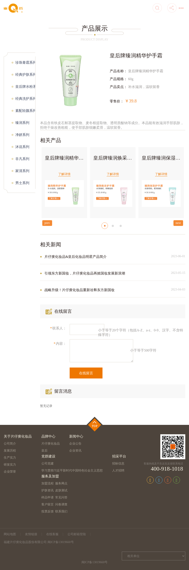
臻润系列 (22, 123)
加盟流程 (47, 483)
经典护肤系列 (25, 74)
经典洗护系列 (25, 98)
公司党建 (47, 463)
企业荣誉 (10, 471)
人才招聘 (118, 470)
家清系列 (22, 171)
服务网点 (61, 483)
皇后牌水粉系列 (25, 86)
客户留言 (47, 504)
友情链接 (31, 534)
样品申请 (47, 497)
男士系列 (22, 183)
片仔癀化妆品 (50, 443)
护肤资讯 (47, 490)
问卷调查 (61, 504)
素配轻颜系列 (25, 111)
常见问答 (61, 497)
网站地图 (10, 534)
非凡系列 (22, 159)
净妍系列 (22, 135)
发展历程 (10, 450)
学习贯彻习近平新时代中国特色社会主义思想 (72, 470)
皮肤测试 (61, 490)
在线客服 (52, 534)
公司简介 (10, 443)
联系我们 (61, 511)
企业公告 (75, 443)
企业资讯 (75, 450)
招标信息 (118, 463)
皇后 (44, 450)
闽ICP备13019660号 (94, 562)
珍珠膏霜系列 (25, 62)
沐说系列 (22, 147)
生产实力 (10, 457)
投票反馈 (47, 511)
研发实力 (10, 464)
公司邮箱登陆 (76, 534)
